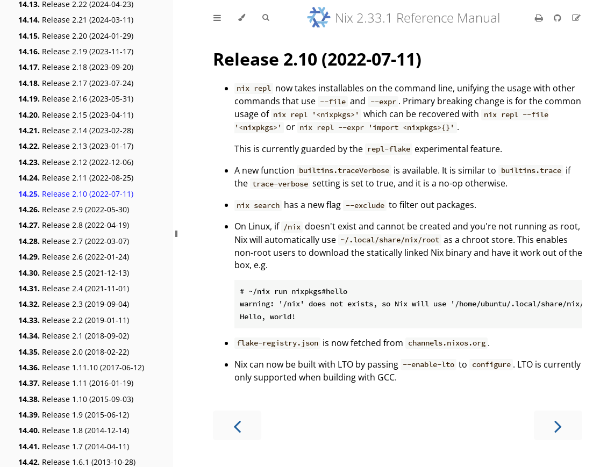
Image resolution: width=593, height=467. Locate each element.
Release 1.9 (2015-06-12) (73, 414)
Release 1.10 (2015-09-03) (75, 399)
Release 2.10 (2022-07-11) (75, 194)
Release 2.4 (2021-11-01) (73, 288)
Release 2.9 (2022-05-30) (73, 209)
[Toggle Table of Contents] (217, 17)
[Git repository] (558, 18)
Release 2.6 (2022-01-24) (73, 257)
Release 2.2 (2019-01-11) (73, 320)
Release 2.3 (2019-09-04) (73, 304)
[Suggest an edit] (576, 18)
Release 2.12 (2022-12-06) (75, 162)
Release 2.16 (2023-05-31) (75, 99)
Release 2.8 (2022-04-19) (73, 225)
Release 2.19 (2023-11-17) (75, 51)
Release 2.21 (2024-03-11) (75, 20)
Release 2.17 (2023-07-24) (75, 83)
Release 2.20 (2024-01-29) (75, 36)
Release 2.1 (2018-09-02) (73, 336)
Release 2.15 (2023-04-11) (75, 115)
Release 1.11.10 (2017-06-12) (81, 367)
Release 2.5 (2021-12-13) (73, 273)
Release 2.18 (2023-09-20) (75, 67)
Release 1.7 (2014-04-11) (73, 446)
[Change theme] (242, 17)
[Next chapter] (558, 425)
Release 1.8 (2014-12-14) (73, 430)
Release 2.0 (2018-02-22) (73, 352)
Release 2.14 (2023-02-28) (75, 130)
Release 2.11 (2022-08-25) (75, 178)
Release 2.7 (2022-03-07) (73, 241)
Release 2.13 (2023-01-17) (75, 146)
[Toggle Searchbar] (265, 17)
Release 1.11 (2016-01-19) (75, 383)
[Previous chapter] (237, 425)
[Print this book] (540, 18)
